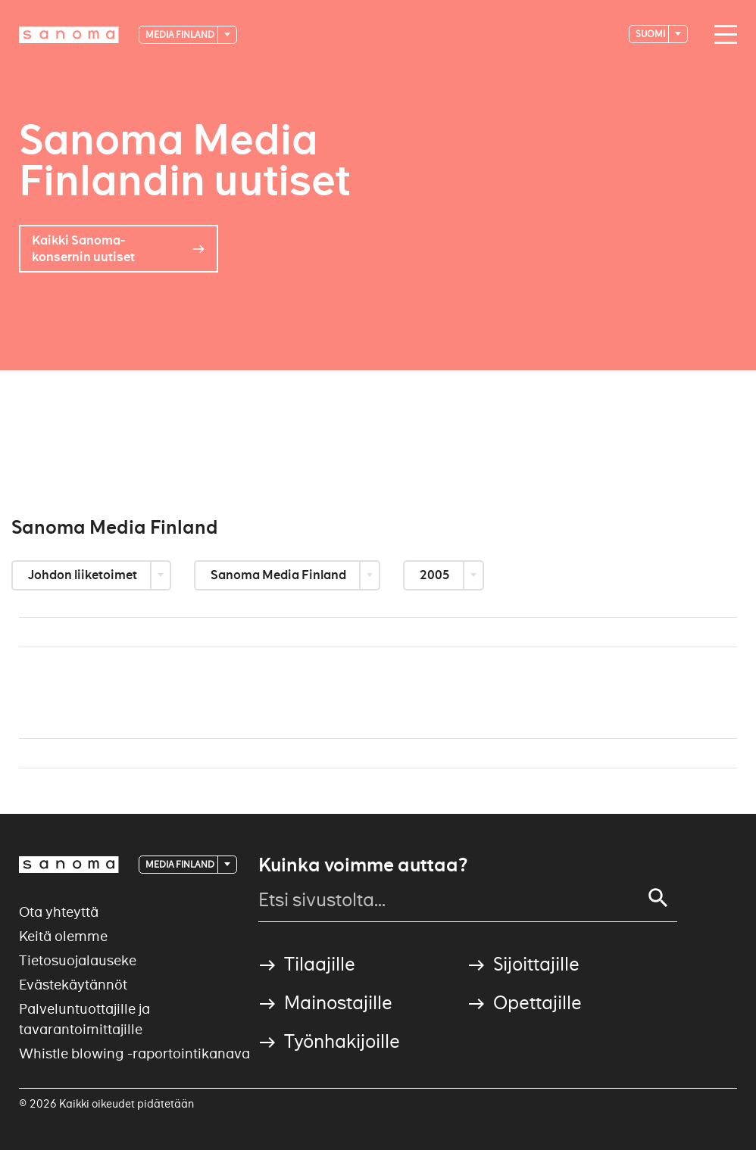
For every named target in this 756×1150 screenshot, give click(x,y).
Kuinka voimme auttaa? (362, 865)
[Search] (658, 898)
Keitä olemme (63, 936)
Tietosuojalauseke (77, 960)
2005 (436, 575)
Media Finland (180, 34)
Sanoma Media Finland (279, 575)
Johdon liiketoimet (83, 575)
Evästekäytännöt (73, 984)
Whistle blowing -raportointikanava (134, 1053)
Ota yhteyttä (58, 912)
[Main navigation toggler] (722, 35)
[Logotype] (69, 34)
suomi (651, 33)
